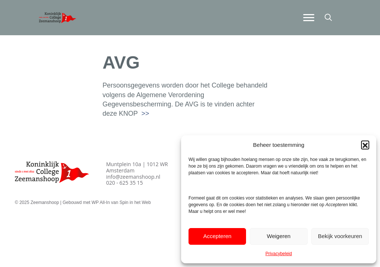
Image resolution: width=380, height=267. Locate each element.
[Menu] (308, 17)
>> (144, 113)
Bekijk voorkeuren (340, 236)
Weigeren (279, 236)
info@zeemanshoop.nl (133, 176)
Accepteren (217, 236)
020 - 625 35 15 (124, 182)
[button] (365, 144)
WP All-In (101, 202)
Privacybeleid (278, 253)
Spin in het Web (135, 202)
